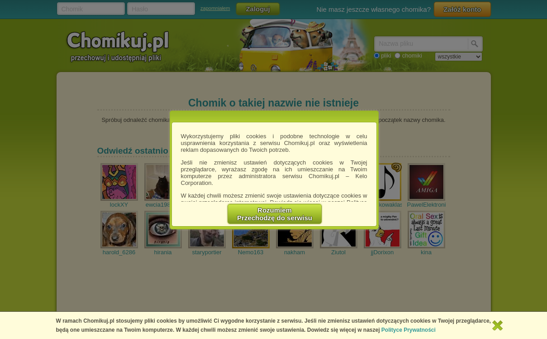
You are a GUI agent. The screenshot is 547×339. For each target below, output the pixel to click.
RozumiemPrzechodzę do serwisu (274, 214)
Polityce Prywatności (408, 330)
